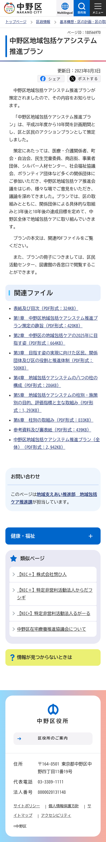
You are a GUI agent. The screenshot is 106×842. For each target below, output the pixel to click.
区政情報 (43, 22)
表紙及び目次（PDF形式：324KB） (45, 308)
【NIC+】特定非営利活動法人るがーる (53, 613)
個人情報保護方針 (64, 806)
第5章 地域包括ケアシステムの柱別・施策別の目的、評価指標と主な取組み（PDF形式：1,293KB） (55, 402)
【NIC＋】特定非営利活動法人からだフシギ (55, 594)
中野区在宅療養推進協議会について (51, 629)
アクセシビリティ (56, 815)
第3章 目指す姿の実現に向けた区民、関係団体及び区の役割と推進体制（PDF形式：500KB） (55, 360)
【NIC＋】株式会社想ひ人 (42, 574)
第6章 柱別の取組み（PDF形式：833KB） (53, 420)
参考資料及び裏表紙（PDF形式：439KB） (52, 430)
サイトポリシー (26, 806)
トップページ (15, 22)
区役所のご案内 (53, 738)
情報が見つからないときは (44, 657)
